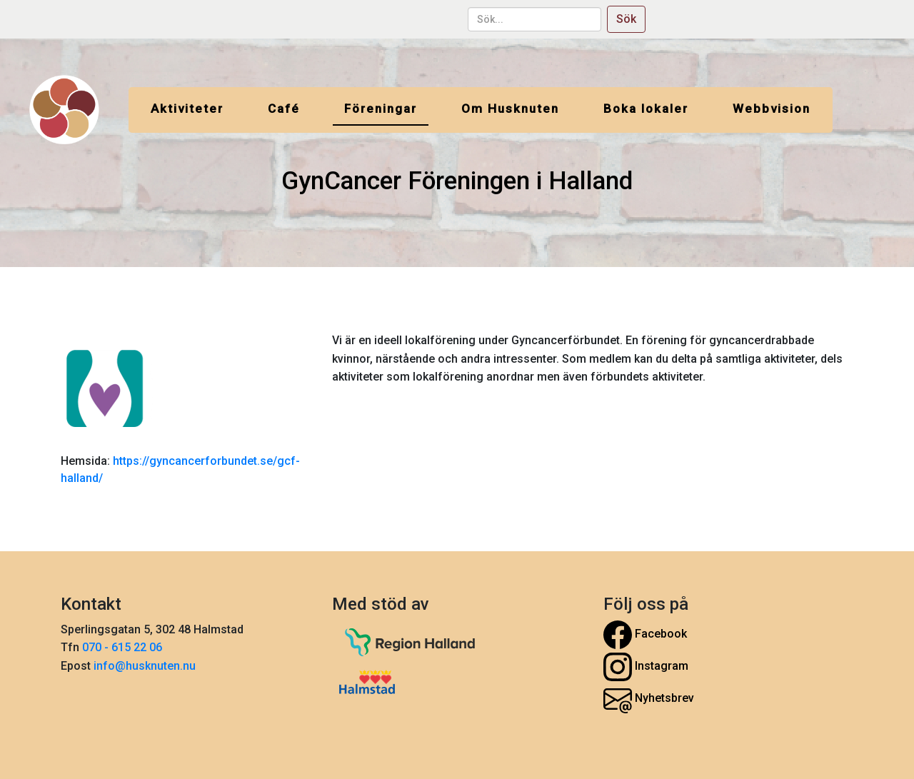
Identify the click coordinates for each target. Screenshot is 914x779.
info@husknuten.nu (145, 666)
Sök (626, 19)
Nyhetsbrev (648, 699)
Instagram (645, 667)
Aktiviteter (187, 108)
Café (284, 108)
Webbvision (771, 108)
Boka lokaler (645, 108)
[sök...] (534, 19)
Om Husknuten (510, 108)
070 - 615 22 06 (123, 647)
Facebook (645, 634)
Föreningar (380, 108)
